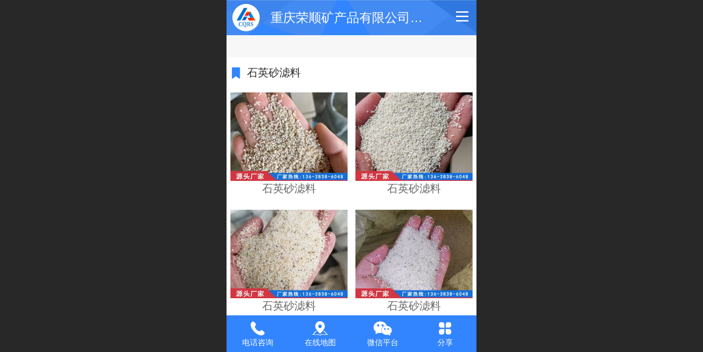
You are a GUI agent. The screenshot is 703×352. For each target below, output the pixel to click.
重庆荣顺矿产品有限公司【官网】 (365, 17)
